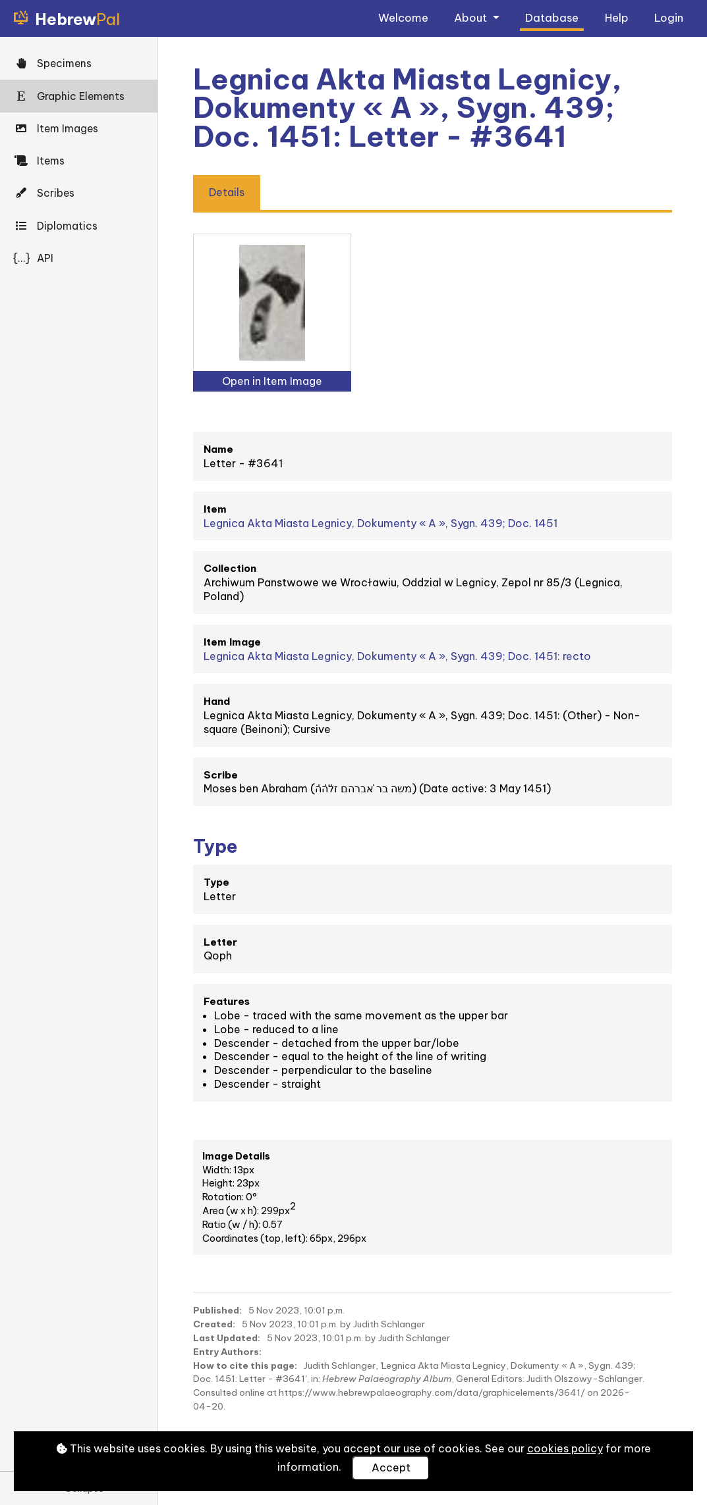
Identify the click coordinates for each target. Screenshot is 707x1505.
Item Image (232, 642)
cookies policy (565, 1448)
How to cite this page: (245, 1365)
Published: (217, 1310)
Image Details (236, 1156)
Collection (230, 568)
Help (617, 17)
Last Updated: (226, 1338)
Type (216, 882)
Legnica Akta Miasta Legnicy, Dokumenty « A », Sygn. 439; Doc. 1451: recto (397, 656)
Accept (391, 1467)
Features (227, 1001)
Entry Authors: (227, 1352)
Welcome (403, 17)
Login (668, 17)
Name (218, 449)
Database (552, 17)
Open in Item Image (272, 381)
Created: (214, 1324)
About (472, 17)
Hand (217, 701)
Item (215, 509)
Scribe (221, 775)
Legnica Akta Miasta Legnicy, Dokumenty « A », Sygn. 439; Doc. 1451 (380, 523)
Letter (220, 942)
